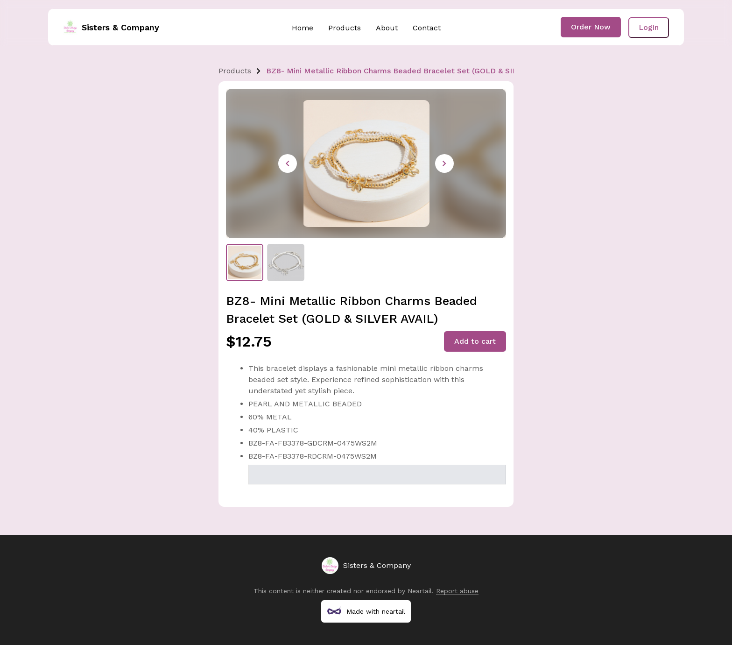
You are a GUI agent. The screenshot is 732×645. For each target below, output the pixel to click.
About (387, 27)
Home (302, 27)
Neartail (420, 591)
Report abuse (457, 591)
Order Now (591, 26)
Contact (427, 27)
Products (344, 27)
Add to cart (475, 341)
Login (649, 27)
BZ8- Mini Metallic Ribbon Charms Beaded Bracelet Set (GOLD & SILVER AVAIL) (411, 70)
